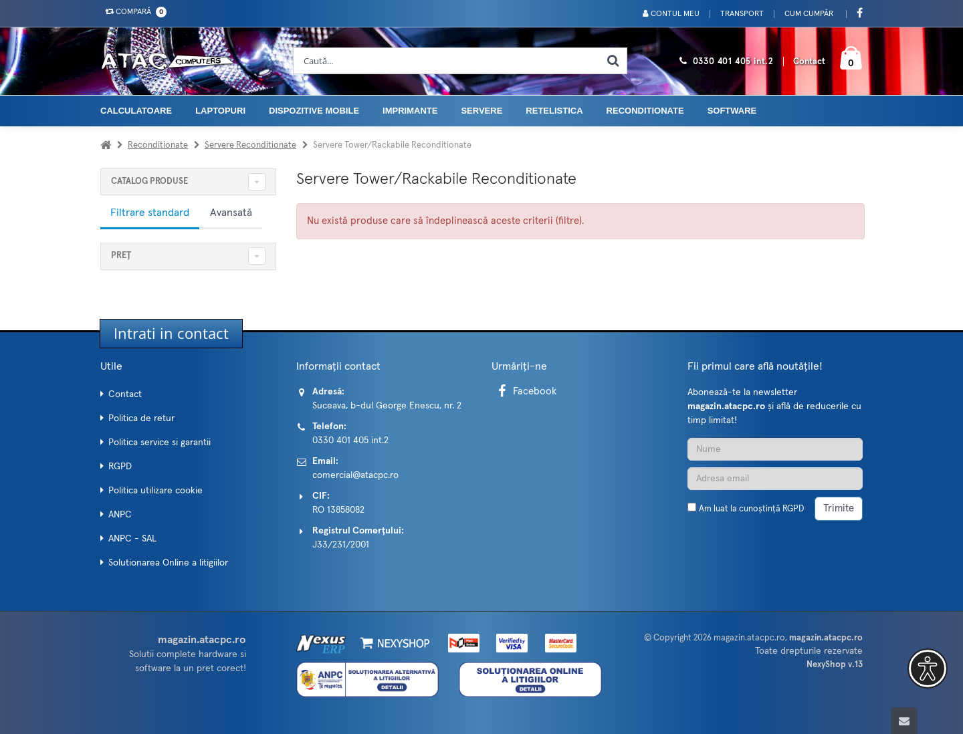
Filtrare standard (149, 212)
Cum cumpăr (808, 14)
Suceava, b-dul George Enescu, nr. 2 (386, 405)
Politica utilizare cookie (155, 490)
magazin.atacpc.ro (749, 638)
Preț (121, 255)
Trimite (838, 508)
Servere (481, 111)
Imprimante (410, 111)
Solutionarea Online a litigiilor (168, 563)
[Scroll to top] (904, 720)
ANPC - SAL (132, 538)
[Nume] (775, 449)
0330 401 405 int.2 (733, 61)
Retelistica (554, 111)
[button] (927, 668)
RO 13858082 (338, 510)
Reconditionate (645, 111)
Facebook (525, 391)
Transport (742, 14)
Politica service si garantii (159, 442)
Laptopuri (220, 111)
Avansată (231, 212)
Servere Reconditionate (250, 145)
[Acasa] (105, 145)
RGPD (120, 466)
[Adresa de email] (775, 478)
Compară (133, 12)
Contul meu (671, 13)
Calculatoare (136, 111)
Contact (809, 61)
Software (732, 111)
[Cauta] (613, 61)
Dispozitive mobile (314, 111)
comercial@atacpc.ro (355, 475)
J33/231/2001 (340, 544)
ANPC (120, 514)
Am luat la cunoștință (751, 509)
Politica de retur (141, 418)
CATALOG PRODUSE (149, 181)
